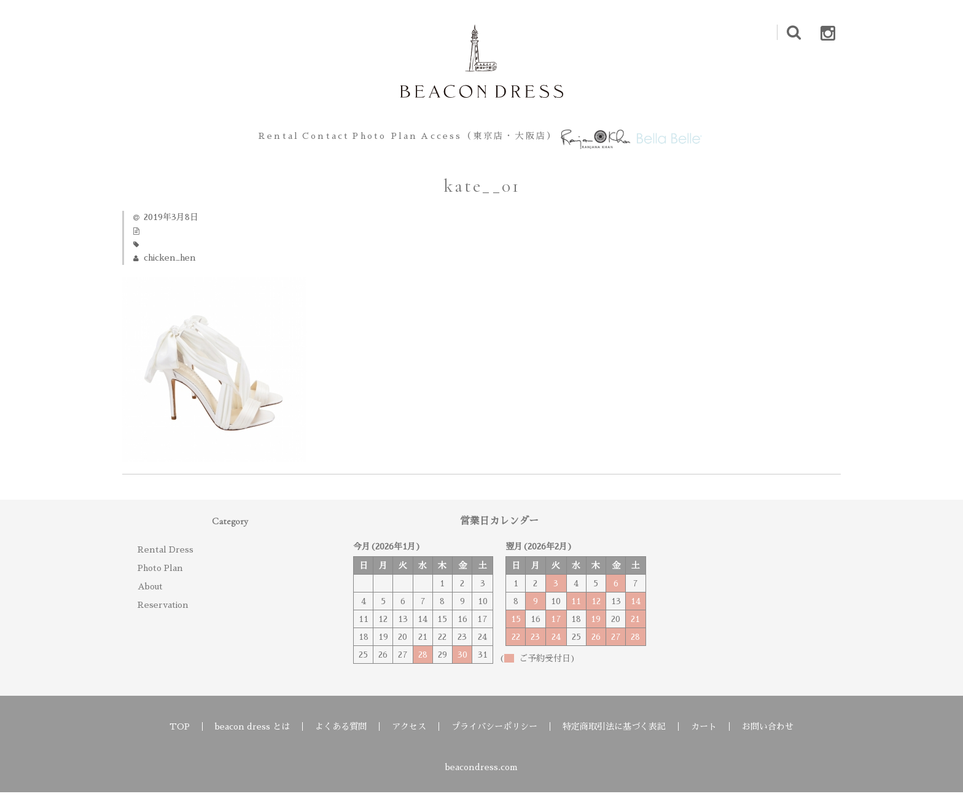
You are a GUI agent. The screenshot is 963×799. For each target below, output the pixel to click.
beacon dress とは (252, 733)
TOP (180, 733)
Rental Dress (165, 556)
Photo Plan (374, 139)
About (150, 593)
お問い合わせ (767, 733)
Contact (295, 139)
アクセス (409, 733)
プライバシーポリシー (494, 733)
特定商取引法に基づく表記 (614, 733)
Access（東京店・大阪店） (493, 139)
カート (704, 733)
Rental (228, 139)
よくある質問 (341, 733)
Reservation (163, 611)
